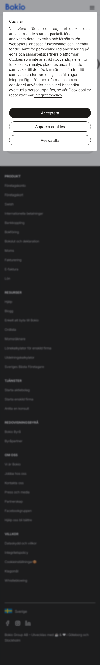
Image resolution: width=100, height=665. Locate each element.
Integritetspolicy (48, 95)
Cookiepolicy (80, 90)
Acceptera (50, 113)
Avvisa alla (50, 140)
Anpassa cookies (50, 126)
